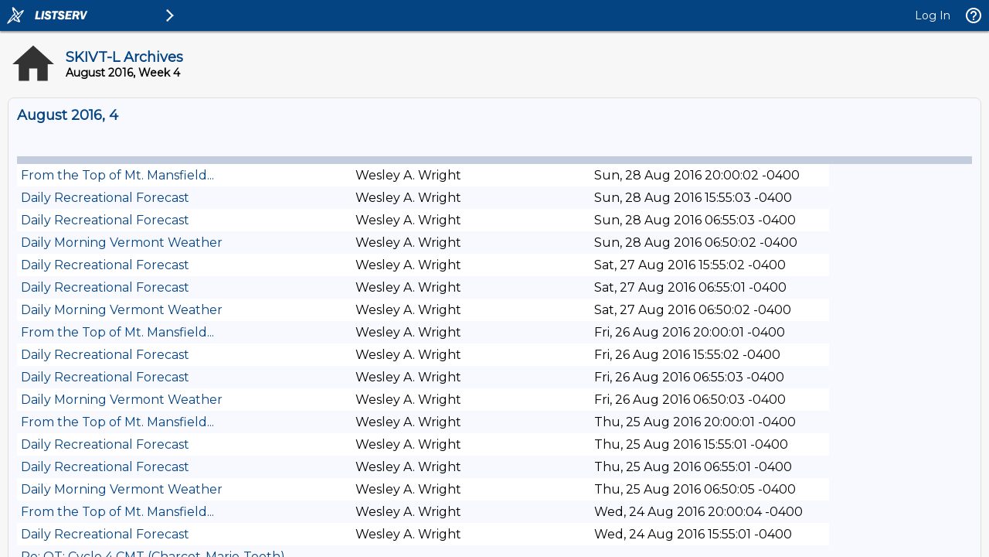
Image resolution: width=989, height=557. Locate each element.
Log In (932, 15)
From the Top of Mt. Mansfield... (117, 175)
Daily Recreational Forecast (105, 197)
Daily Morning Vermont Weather (122, 242)
